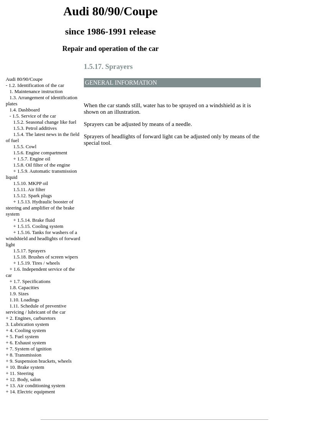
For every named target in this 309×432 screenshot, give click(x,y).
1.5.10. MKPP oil (30, 183)
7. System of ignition (31, 349)
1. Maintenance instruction (36, 91)
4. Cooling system (28, 330)
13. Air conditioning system (37, 385)
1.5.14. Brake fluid (36, 220)
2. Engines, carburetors (33, 318)
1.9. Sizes (19, 293)
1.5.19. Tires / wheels (38, 263)
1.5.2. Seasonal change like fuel (44, 122)
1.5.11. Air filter (29, 189)
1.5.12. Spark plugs (32, 195)
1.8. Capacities (24, 287)
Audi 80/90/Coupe (24, 79)
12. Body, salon (25, 379)
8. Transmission (25, 355)
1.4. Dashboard (25, 110)
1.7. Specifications (31, 281)
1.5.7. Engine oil (33, 159)
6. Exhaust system (28, 342)
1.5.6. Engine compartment (40, 152)
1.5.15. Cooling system (40, 226)
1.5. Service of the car (34, 116)
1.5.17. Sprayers (29, 251)
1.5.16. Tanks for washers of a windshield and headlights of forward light (43, 238)
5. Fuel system (24, 336)
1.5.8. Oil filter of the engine (41, 165)
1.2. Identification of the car (36, 85)
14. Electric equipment (32, 391)
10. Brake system (27, 367)
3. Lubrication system (27, 324)
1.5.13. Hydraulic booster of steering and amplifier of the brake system (40, 208)
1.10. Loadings (24, 300)
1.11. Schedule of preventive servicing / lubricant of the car (36, 309)
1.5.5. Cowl (24, 146)
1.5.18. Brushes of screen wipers (45, 257)
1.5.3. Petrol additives (35, 128)
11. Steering (22, 373)
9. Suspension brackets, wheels (41, 361)
